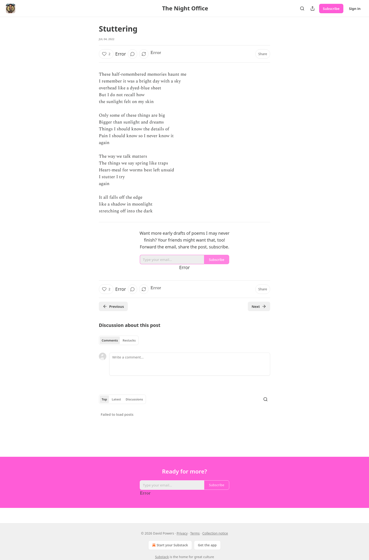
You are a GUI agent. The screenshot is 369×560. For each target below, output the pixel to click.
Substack (162, 557)
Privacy (182, 533)
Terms (195, 533)
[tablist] (119, 340)
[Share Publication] (312, 8)
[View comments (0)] (132, 54)
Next (259, 306)
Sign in (355, 8)
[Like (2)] (106, 54)
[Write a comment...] (189, 364)
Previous (113, 306)
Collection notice (215, 533)
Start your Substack (169, 545)
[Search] (302, 8)
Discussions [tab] (134, 399)
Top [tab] (104, 399)
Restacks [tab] (129, 340)
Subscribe (331, 8)
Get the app (207, 545)
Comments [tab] (110, 340)
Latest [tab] (116, 399)
